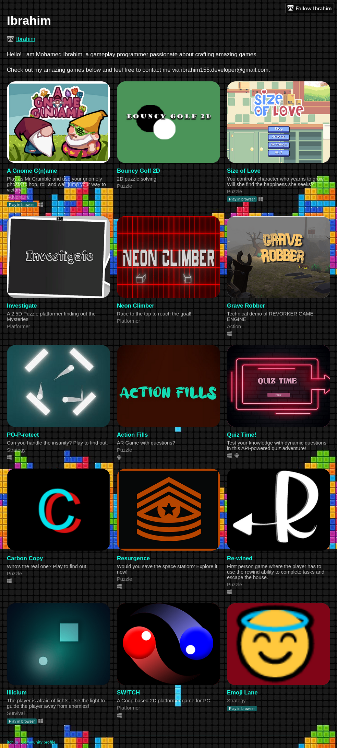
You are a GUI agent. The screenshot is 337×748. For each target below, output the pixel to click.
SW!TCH (128, 692)
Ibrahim (25, 39)
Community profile (38, 742)
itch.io (12, 742)
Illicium (17, 692)
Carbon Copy (25, 558)
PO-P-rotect (23, 434)
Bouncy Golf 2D (138, 171)
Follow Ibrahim (309, 7)
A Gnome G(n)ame (32, 171)
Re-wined (240, 558)
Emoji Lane (242, 692)
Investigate (22, 305)
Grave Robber (246, 305)
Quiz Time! (241, 434)
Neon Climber (135, 305)
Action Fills (132, 434)
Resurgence (133, 558)
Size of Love (244, 171)
